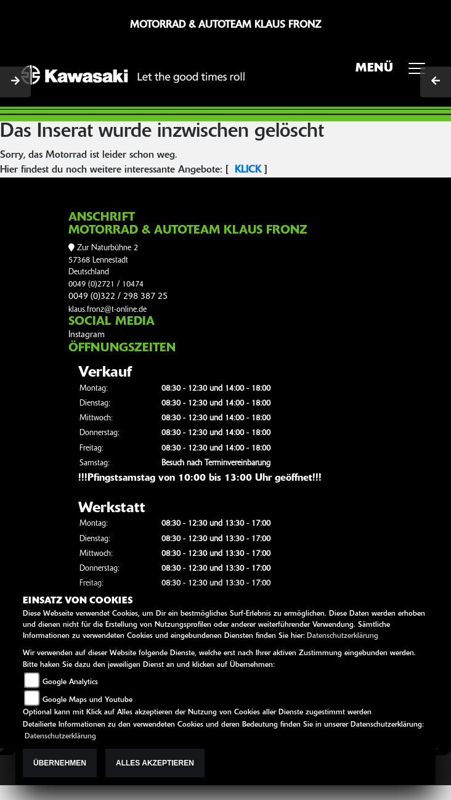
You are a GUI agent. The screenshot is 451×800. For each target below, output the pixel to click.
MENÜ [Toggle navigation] (395, 72)
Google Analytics (70, 682)
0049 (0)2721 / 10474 (106, 284)
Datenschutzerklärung (342, 636)
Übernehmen (59, 763)
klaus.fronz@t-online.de (107, 310)
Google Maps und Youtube (87, 700)
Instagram (86, 335)
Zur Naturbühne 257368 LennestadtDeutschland (103, 260)
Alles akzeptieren (155, 763)
